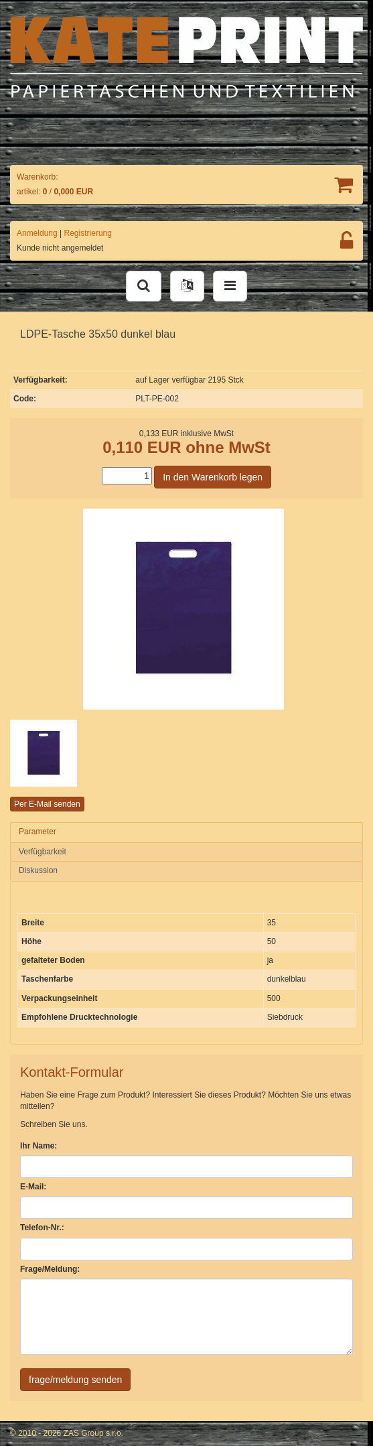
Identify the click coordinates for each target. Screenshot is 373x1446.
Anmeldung (37, 233)
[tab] (186, 832)
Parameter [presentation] (37, 831)
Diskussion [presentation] (38, 870)
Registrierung (88, 233)
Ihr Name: (38, 1146)
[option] (69, 753)
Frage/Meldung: (50, 1269)
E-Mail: (33, 1186)
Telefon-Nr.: (42, 1227)
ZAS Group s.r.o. (93, 1433)
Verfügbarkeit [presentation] (42, 851)
